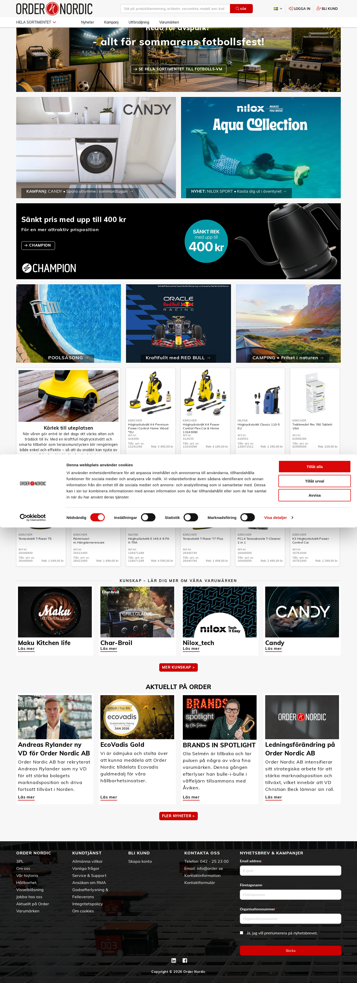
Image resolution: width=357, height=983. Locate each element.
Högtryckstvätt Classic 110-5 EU (259, 441)
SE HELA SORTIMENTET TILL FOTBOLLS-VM (181, 84)
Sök (241, 9)
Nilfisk (243, 435)
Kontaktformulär (199, 882)
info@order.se (210, 868)
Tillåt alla (315, 922)
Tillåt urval (314, 936)
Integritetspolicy (87, 903)
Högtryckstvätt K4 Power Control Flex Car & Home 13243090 (201, 443)
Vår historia (27, 875)
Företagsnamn (252, 885)
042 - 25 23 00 (214, 861)
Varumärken (169, 22)
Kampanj (111, 22)
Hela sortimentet (36, 22)
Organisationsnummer (258, 909)
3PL (20, 861)
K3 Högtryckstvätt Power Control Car (310, 555)
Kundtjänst (87, 852)
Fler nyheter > (178, 830)
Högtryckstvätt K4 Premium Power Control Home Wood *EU (148, 443)
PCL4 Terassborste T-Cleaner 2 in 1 (259, 555)
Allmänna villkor (87, 861)
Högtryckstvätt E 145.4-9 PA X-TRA (148, 555)
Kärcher (135, 435)
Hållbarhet (26, 882)
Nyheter (87, 22)
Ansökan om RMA (89, 882)
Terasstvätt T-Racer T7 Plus (203, 553)
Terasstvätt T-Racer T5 (35, 553)
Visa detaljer (275, 973)
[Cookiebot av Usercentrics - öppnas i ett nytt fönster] (33, 973)
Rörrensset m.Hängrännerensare (88, 555)
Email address (252, 861)
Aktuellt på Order (32, 903)
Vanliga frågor (85, 868)
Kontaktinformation (202, 875)
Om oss (23, 868)
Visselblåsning (30, 889)
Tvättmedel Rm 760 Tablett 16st (312, 441)
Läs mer (26, 663)
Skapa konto (140, 861)
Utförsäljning (139, 22)
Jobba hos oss (29, 896)
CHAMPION (40, 260)
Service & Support (89, 875)
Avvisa (315, 951)
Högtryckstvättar (68, 479)
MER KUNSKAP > (178, 682)
